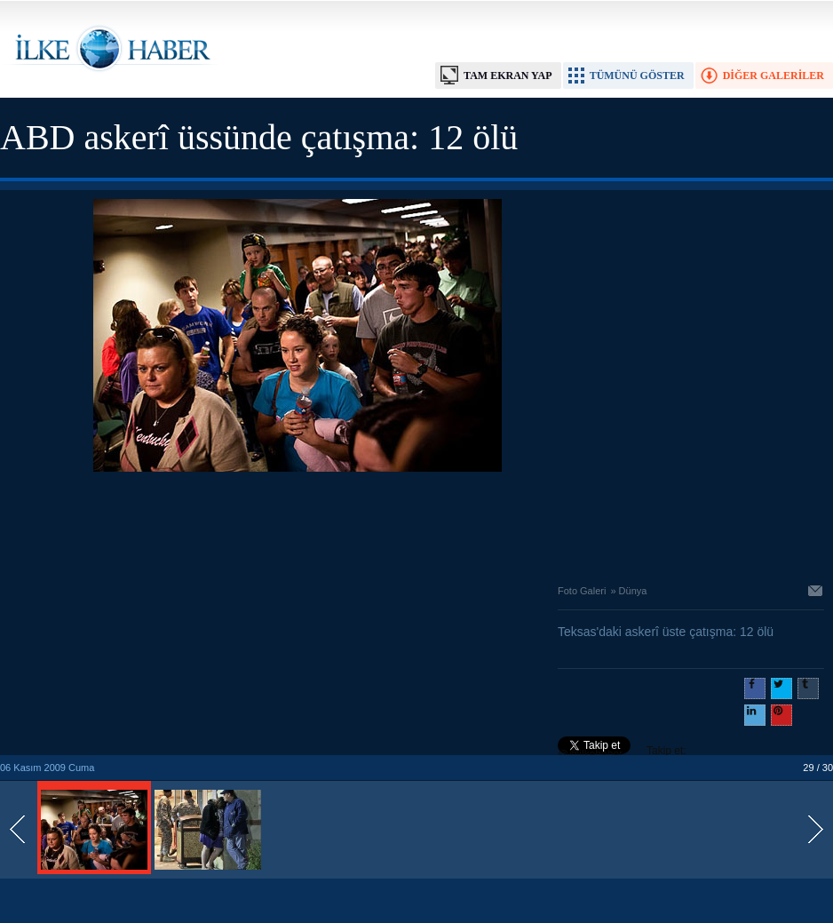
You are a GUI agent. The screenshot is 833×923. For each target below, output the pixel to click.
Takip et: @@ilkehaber (622, 752)
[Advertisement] (297, 523)
